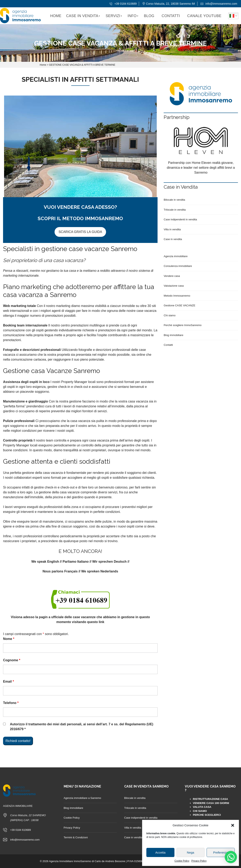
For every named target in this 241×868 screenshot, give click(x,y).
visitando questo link (88, 622)
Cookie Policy (181, 860)
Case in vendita (173, 239)
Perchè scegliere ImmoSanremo (183, 325)
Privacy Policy (199, 860)
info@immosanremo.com (218, 3)
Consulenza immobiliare (178, 266)
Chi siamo (169, 315)
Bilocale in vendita (174, 199)
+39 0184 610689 (123, 3)
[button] (233, 825)
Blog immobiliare (173, 335)
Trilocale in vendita (175, 209)
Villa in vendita (172, 229)
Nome (8, 639)
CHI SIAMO (200, 811)
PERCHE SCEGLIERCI (207, 814)
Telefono (11, 703)
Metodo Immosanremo (177, 295)
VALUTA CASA (202, 806)
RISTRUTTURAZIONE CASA (210, 799)
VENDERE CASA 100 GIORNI (211, 803)
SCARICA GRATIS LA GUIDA (80, 232)
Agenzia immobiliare (175, 256)
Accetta (160, 852)
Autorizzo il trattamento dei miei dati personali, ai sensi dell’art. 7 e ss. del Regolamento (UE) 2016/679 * (81, 726)
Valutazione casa (174, 285)
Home (43, 64)
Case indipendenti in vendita (180, 219)
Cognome (11, 660)
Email (8, 681)
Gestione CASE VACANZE (179, 305)
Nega (190, 852)
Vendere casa (172, 275)
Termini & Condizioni (76, 837)
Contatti (168, 344)
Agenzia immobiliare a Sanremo (82, 797)
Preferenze (220, 852)
